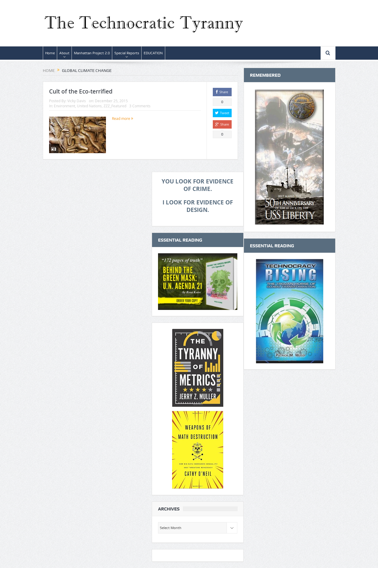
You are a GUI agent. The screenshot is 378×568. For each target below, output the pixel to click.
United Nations (89, 105)
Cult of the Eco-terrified (81, 91)
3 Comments (140, 105)
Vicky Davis (76, 100)
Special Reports (126, 53)
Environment (64, 105)
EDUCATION (153, 53)
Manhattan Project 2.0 (92, 53)
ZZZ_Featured (115, 105)
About (64, 53)
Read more (122, 118)
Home (50, 53)
